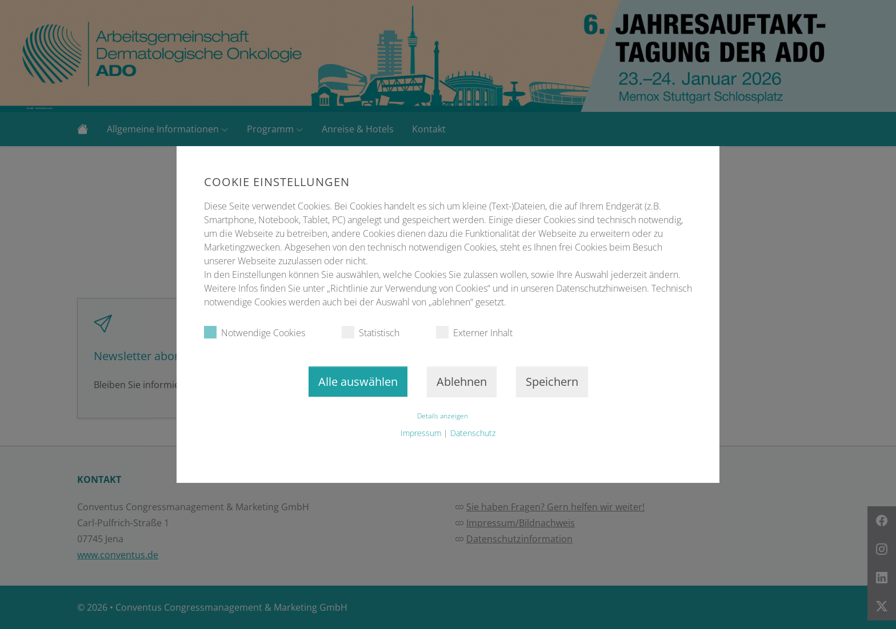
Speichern (552, 381)
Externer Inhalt (474, 332)
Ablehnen (462, 381)
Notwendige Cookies (254, 332)
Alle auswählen (358, 381)
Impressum (421, 433)
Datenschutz (472, 433)
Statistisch (370, 332)
